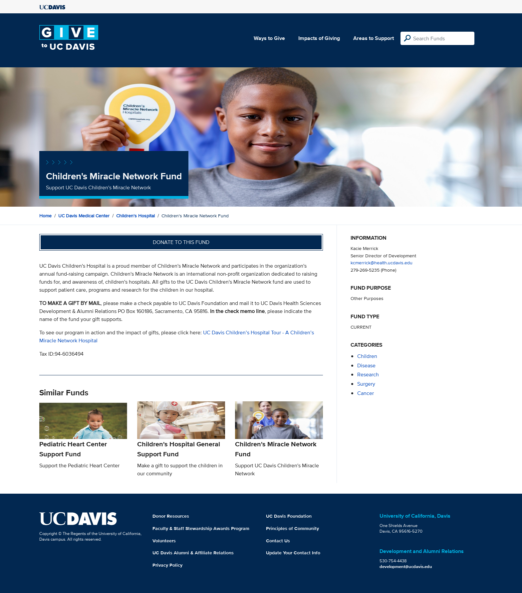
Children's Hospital (135, 215)
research (368, 374)
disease (366, 365)
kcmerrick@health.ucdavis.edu (381, 262)
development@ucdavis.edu (406, 566)
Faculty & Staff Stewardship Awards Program (200, 528)
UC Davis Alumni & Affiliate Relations (193, 552)
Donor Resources (170, 516)
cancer (365, 393)
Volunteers (164, 540)
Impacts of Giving (319, 38)
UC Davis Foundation (289, 516)
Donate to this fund (181, 242)
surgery (366, 384)
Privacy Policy (167, 565)
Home (45, 215)
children (367, 356)
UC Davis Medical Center (84, 215)
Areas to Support (373, 38)
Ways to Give (269, 38)
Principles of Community (292, 528)
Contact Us (278, 540)
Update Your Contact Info (293, 552)
